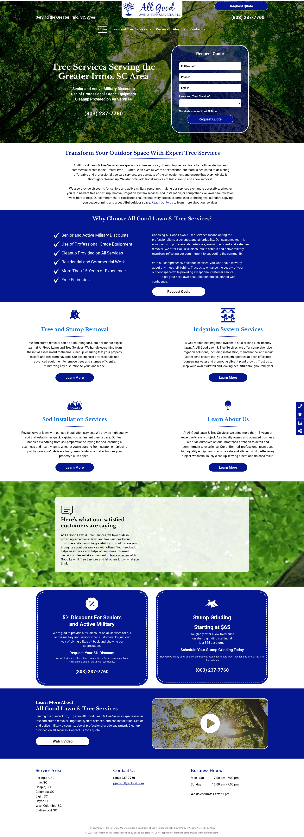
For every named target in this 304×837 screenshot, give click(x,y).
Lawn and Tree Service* (194, 96)
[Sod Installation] (74, 409)
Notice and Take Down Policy (172, 827)
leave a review (119, 555)
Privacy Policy (95, 827)
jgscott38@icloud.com (128, 783)
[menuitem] (102, 29)
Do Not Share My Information (121, 827)
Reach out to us (162, 202)
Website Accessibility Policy (201, 827)
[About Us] (228, 409)
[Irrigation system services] (228, 319)
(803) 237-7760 (247, 17)
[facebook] (114, 791)
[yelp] (121, 791)
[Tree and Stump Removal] (74, 319)
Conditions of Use (146, 827)
